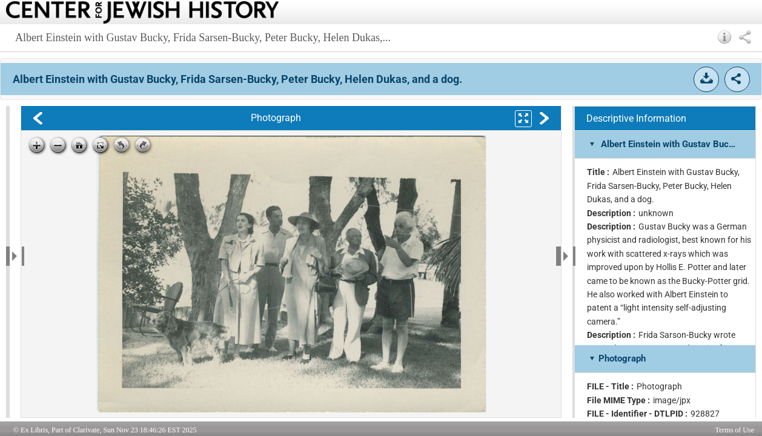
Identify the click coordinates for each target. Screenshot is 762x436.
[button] (725, 37)
